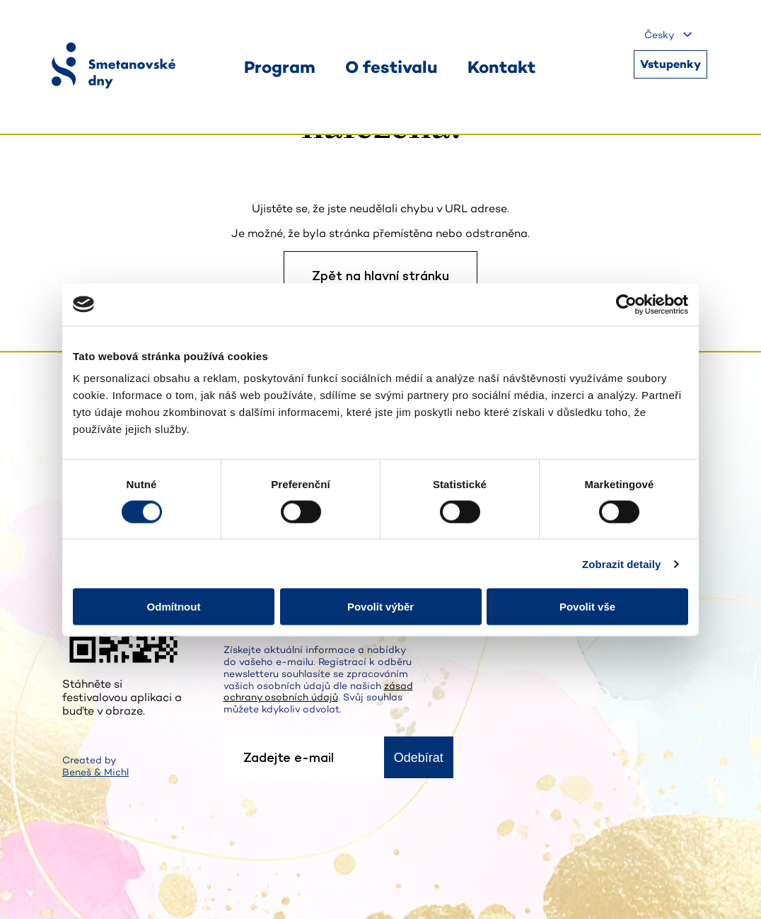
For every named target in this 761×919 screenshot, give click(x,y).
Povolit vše (587, 607)
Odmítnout (174, 607)
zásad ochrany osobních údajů (318, 691)
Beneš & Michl (95, 771)
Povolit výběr (380, 607)
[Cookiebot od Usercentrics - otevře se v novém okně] (626, 304)
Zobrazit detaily (621, 563)
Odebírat (418, 758)
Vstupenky (670, 64)
